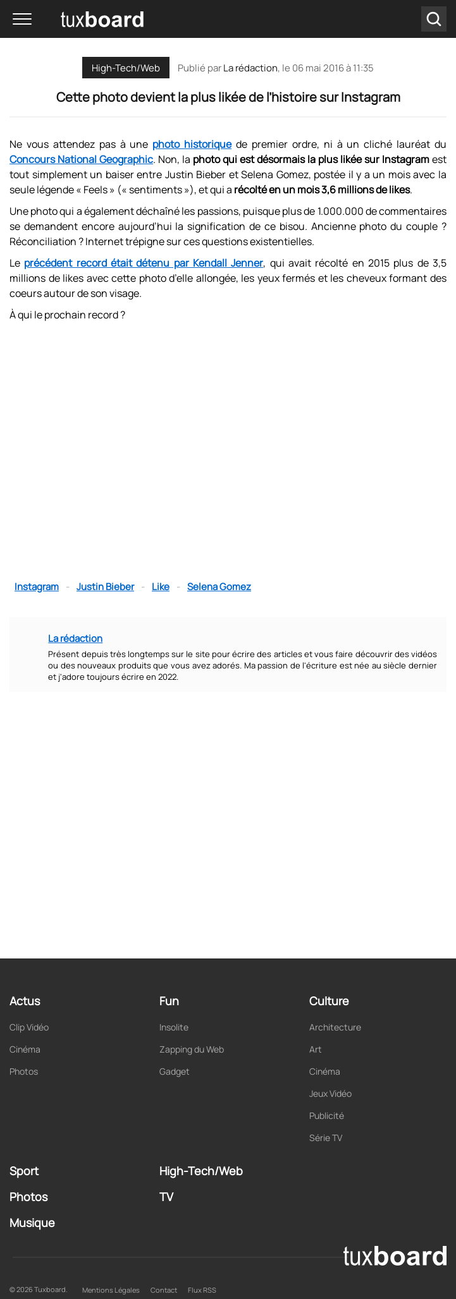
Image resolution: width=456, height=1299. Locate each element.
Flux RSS (202, 1290)
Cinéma (24, 1049)
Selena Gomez (219, 586)
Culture (329, 1000)
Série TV (325, 1138)
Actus (24, 1000)
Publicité (326, 1115)
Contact (164, 1290)
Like (160, 586)
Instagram (37, 586)
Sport (24, 1170)
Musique (32, 1222)
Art (315, 1049)
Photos (23, 1071)
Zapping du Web (191, 1049)
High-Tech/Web (126, 68)
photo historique (191, 144)
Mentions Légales (111, 1290)
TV (166, 1196)
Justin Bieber (105, 586)
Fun (169, 1000)
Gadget (174, 1071)
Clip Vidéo (29, 1027)
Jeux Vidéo (330, 1093)
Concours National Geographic (81, 159)
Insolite (173, 1027)
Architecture (335, 1027)
